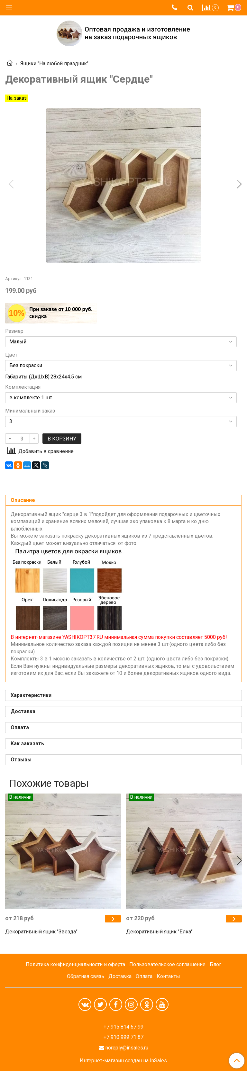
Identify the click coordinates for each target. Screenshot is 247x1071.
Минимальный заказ (30, 410)
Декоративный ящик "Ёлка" (159, 932)
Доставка (120, 976)
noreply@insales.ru (126, 1048)
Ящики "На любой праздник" (54, 63)
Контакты (168, 976)
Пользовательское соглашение (167, 964)
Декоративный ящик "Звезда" (41, 932)
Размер (14, 331)
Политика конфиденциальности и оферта (75, 964)
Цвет (11, 355)
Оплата (144, 976)
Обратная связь (85, 976)
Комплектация (23, 387)
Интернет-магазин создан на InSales (123, 1060)
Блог (215, 964)
